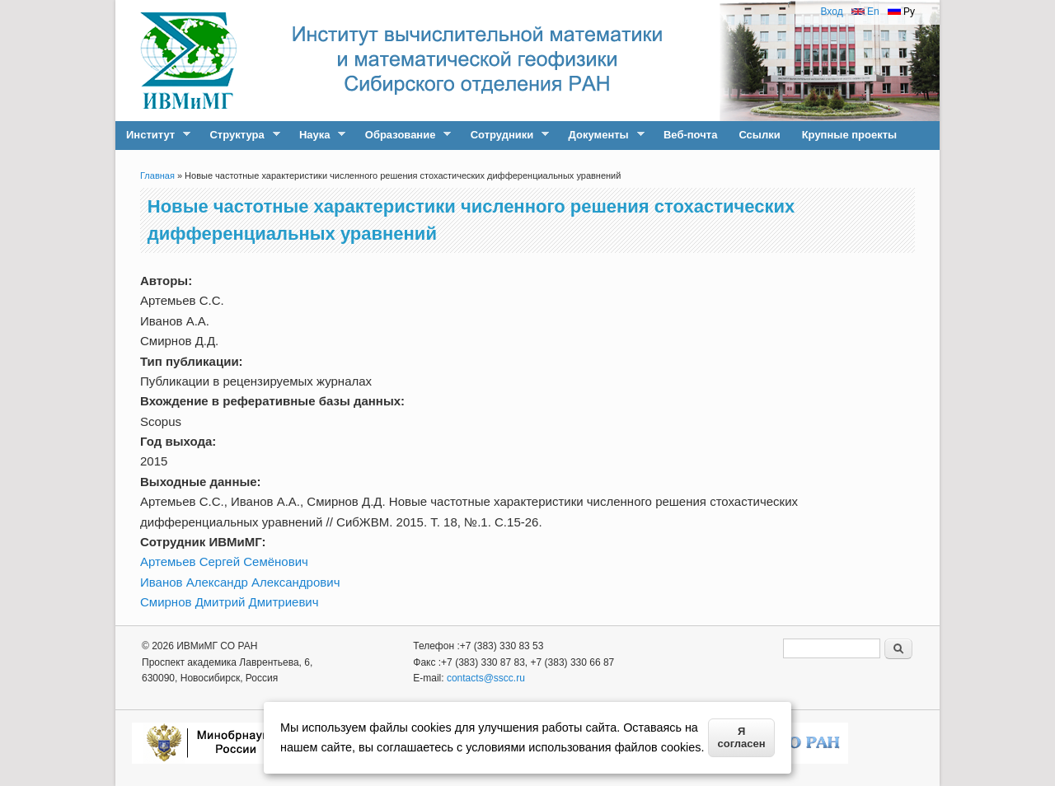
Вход (831, 11)
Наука (316, 135)
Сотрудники (505, 135)
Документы (601, 135)
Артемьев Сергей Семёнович (224, 561)
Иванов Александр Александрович (240, 582)
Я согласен (742, 737)
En (865, 11)
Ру (901, 11)
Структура (239, 135)
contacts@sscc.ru (486, 678)
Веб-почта (690, 135)
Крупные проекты (850, 135)
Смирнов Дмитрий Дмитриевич (229, 602)
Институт (152, 135)
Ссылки (759, 135)
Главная (157, 175)
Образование (403, 135)
